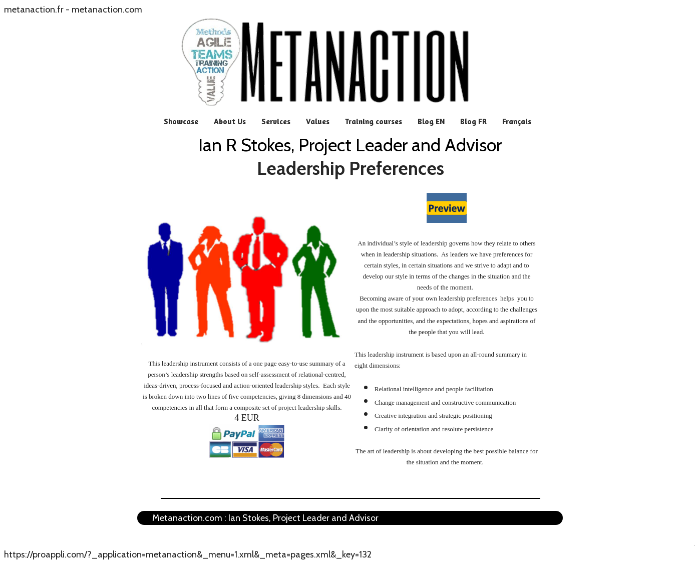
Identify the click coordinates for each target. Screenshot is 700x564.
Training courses (373, 121)
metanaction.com (107, 9)
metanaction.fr (34, 9)
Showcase (181, 121)
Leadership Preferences (350, 168)
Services (275, 121)
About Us (230, 121)
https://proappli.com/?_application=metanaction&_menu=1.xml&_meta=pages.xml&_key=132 (188, 554)
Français (516, 121)
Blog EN (431, 121)
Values (317, 121)
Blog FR (473, 121)
